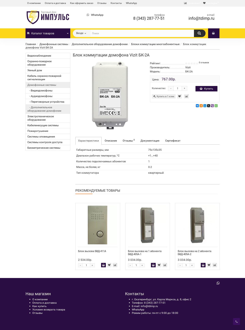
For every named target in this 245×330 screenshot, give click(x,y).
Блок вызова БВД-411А (92, 251)
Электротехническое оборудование (40, 118)
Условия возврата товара (48, 309)
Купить (206, 88)
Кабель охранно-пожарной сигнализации (44, 77)
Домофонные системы (53, 44)
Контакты (116, 3)
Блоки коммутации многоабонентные (155, 44)
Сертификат (173, 140)
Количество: (159, 88)
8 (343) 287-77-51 (149, 18)
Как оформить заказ (81, 3)
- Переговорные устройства (45, 101)
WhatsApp (131, 3)
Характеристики (88, 140)
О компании (34, 3)
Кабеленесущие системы (43, 125)
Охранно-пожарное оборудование (39, 63)
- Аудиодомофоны (39, 96)
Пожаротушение (37, 131)
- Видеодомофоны (39, 90)
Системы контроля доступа (44, 142)
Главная (31, 44)
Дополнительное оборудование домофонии (100, 44)
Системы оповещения (41, 136)
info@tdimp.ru (201, 18)
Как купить (39, 306)
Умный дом (34, 70)
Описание (111, 140)
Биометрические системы (43, 147)
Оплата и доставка (55, 3)
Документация (150, 140)
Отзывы (102, 3)
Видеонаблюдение (39, 55)
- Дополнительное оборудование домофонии (44, 109)
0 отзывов (204, 62)
